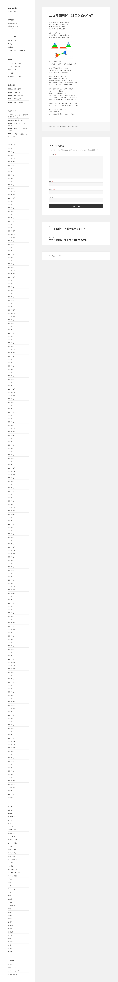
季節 (9, 909)
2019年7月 (11, 405)
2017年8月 (11, 481)
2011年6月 (11, 722)
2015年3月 (11, 577)
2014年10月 (11, 593)
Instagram (11, 44)
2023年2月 (11, 264)
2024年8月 (11, 205)
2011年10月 (11, 708)
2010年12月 (11, 741)
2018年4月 (11, 455)
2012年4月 (11, 689)
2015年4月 (11, 573)
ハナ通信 (11, 73)
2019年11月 (11, 392)
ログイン (11, 964)
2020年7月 (11, 366)
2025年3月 (11, 182)
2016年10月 (11, 514)
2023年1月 (11, 267)
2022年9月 (11, 280)
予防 (9, 882)
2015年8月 (11, 560)
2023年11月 (11, 234)
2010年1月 (11, 778)
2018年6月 (11, 448)
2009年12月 (11, 781)
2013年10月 (11, 629)
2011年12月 (11, 702)
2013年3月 (11, 652)
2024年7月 (11, 208)
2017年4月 (11, 494)
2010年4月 (11, 768)
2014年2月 (11, 616)
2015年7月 (11, 563)
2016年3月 (11, 537)
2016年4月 (11, 534)
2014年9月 (11, 596)
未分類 (10, 912)
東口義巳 (12, 117)
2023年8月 (11, 244)
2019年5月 (11, 412)
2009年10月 (11, 787)
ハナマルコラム (12, 859)
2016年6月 (11, 527)
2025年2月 (11, 185)
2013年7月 (11, 639)
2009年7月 (11, 797)
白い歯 (10, 935)
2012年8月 (11, 675)
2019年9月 (11, 399)
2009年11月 (11, 784)
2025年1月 (11, 188)
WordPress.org (13, 974)
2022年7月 (11, 287)
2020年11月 (11, 353)
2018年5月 (11, 452)
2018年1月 (11, 465)
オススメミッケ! (13, 840)
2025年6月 (11, 172)
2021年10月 (11, 317)
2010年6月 (11, 761)
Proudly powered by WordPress (59, 256)
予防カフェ (11, 889)
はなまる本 (11, 833)
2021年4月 (11, 336)
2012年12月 (11, 662)
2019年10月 (11, 396)
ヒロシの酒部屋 (12, 876)
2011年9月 (11, 712)
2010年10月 (11, 748)
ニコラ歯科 (11, 856)
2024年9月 (11, 201)
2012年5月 (11, 685)
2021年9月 (11, 320)
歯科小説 (11, 925)
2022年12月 (11, 270)
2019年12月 (11, 389)
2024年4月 (11, 218)
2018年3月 (11, 458)
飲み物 (10, 952)
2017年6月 (11, 488)
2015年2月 (11, 580)
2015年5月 (11, 570)
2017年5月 (11, 491)
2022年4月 (11, 297)
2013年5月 (11, 646)
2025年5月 (11, 175)
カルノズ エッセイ (14, 66)
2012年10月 (11, 669)
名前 (51, 181)
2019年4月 (11, 415)
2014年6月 (11, 603)
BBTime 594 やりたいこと (16, 123)
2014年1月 (11, 619)
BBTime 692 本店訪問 (14, 99)
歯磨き (10, 922)
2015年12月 (11, 547)
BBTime (10, 813)
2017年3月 (11, 498)
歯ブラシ (11, 919)
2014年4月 (11, 610)
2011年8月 (11, 715)
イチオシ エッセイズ (14, 63)
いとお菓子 (11, 817)
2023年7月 (11, 247)
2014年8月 (11, 600)
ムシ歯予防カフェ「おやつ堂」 (17, 50)
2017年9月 (11, 478)
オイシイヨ (11, 836)
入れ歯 (10, 899)
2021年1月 (11, 346)
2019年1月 (11, 425)
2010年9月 (11, 751)
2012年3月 (11, 692)
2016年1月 (11, 544)
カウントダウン (12, 843)
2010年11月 (11, 745)
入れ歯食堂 (11, 905)
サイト (51, 197)
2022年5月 (11, 293)
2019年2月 (11, 422)
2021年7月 (11, 326)
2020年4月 (11, 376)
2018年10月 (11, 435)
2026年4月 (11, 149)
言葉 (9, 945)
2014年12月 (11, 587)
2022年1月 (11, 307)
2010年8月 (11, 754)
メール (52, 189)
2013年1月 (11, 659)
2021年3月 (11, 340)
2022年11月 (11, 274)
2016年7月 (11, 524)
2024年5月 (11, 214)
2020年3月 (11, 379)
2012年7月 (11, 679)
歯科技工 (11, 928)
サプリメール (12, 70)
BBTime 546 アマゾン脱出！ (16, 134)
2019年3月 (11, 419)
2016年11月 (11, 511)
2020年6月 (11, 369)
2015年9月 (11, 557)
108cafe (10, 810)
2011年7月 (11, 718)
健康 (9, 896)
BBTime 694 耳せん (14, 92)
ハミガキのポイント (14, 873)
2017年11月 (11, 471)
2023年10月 (11, 237)
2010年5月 (11, 764)
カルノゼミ (11, 846)
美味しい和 (11, 938)
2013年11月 (11, 626)
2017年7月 (11, 484)
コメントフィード (13, 971)
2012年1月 (11, 698)
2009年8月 (11, 794)
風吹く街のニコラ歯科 (14, 76)
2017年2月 (11, 501)
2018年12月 (11, 428)
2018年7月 (11, 445)
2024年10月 (11, 198)
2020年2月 (11, 382)
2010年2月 (11, 774)
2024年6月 (11, 211)
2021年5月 (11, 333)
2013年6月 (11, 642)
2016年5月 (11, 531)
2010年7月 (11, 758)
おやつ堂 (11, 826)
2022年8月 (11, 284)
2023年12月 (11, 231)
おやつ (10, 820)
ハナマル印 (11, 863)
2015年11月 (11, 550)
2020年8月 (11, 363)
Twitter (10, 47)
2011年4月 (11, 728)
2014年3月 (11, 613)
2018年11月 (11, 432)
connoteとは (12, 40)
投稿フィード (12, 968)
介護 (9, 892)
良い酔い (11, 942)
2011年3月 (11, 731)
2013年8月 (11, 636)
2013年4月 (11, 649)
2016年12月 (11, 507)
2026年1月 (11, 155)
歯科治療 (11, 932)
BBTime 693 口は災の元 (15, 95)
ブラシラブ (11, 879)
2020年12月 (11, 349)
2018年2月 (11, 461)
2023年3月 (11, 261)
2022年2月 (11, 303)
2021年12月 (11, 310)
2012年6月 (11, 682)
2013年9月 (11, 633)
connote (12, 8)
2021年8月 (11, 323)
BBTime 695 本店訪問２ (15, 89)
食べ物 (10, 948)
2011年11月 (11, 705)
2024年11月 (11, 195)
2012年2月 (11, 695)
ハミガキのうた (12, 869)
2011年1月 (11, 738)
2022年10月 (11, 277)
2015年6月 (11, 567)
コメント (52, 155)
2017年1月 (11, 504)
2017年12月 (11, 468)
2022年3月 (11, 300)
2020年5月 (11, 372)
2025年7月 (11, 168)
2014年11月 (11, 590)
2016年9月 (11, 517)
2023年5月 (11, 254)
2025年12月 (11, 158)
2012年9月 (11, 672)
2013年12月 (11, 623)
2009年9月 (11, 791)
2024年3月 (11, 221)
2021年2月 (11, 343)
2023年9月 (11, 241)
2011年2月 (11, 735)
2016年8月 (11, 521)
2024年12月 (11, 191)
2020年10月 (11, 356)
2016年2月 (11, 540)
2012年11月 (11, 666)
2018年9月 (11, 438)
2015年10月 (11, 554)
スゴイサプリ (12, 853)
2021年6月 (11, 330)
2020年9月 (11, 359)
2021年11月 (11, 313)
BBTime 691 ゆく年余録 (15, 102)
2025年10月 (11, 162)
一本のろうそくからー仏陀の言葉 (18, 115)
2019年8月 (11, 402)
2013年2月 (11, 656)
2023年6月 (11, 251)
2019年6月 (11, 409)
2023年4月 (11, 257)
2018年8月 (11, 442)
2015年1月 (11, 583)
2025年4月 (11, 178)
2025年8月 (11, 165)
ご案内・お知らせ (13, 830)
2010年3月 (11, 771)
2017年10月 (11, 475)
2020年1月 (11, 386)
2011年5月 (11, 725)
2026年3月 (11, 152)
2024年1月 (11, 228)
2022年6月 (11, 290)
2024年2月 (11, 224)
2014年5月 (11, 606)
